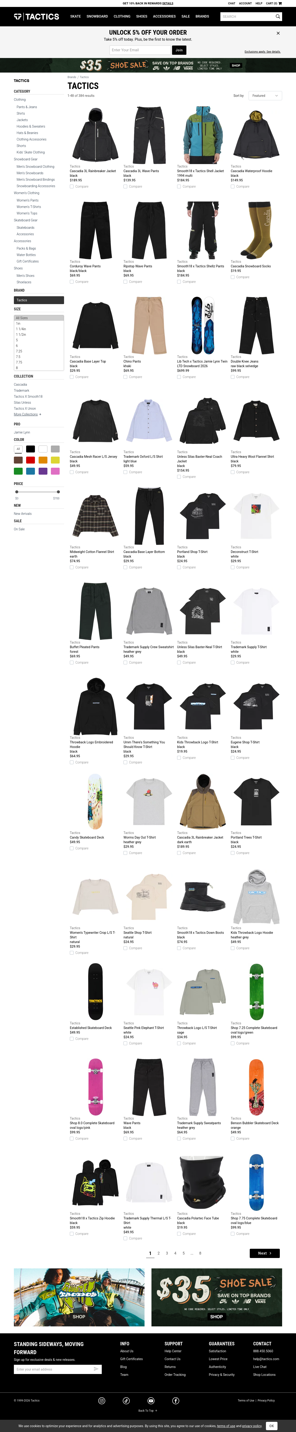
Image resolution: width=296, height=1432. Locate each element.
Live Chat (260, 1367)
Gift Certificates (28, 261)
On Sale (19, 529)
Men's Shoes (25, 276)
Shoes (141, 16)
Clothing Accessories (31, 139)
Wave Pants (149, 1094)
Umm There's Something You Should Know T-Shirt (149, 716)
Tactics (36, 16)
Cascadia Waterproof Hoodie (256, 142)
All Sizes (39, 318)
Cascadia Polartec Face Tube (202, 1189)
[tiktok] (126, 1401)
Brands (202, 16)
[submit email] (96, 1368)
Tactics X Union (25, 408)
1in (39, 323)
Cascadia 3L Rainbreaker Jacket (95, 142)
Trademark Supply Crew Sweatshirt (149, 618)
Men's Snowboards (30, 173)
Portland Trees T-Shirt (256, 808)
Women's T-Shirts (29, 207)
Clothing (122, 16)
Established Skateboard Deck (95, 996)
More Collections (28, 414)
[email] (58, 1369)
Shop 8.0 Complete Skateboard (95, 1094)
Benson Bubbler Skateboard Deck (256, 1094)
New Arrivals (23, 514)
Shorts (21, 146)
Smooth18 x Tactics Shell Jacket (202, 142)
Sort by (239, 96)
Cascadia (20, 384)
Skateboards (25, 227)
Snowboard (97, 16)
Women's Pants (28, 200)
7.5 (39, 357)
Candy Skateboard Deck (95, 806)
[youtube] (151, 1401)
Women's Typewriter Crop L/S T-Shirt (95, 906)
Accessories (164, 16)
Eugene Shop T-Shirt (256, 713)
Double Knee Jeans (256, 332)
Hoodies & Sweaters (31, 126)
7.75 (39, 362)
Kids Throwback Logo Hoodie (256, 904)
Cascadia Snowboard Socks (256, 235)
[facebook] (175, 1401)
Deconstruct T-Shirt (256, 523)
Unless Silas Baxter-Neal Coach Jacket (202, 430)
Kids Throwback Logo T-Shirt (202, 713)
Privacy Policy (266, 1400)
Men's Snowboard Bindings (36, 179)
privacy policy (252, 1426)
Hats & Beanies (27, 133)
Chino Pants (149, 332)
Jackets (22, 120)
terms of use (226, 1426)
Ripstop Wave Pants (149, 237)
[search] (251, 16)
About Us (126, 1351)
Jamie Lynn (22, 432)
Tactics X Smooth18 (28, 396)
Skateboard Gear (25, 220)
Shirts (21, 113)
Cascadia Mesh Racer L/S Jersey (95, 428)
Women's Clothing (26, 193)
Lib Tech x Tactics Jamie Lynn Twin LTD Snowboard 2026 (202, 332)
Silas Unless (22, 402)
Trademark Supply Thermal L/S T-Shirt (149, 1192)
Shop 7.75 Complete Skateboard (256, 1189)
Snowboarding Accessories (36, 186)
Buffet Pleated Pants (95, 618)
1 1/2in (39, 334)
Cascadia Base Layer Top (95, 332)
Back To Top (148, 1410)
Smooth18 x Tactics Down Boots (202, 904)
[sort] (265, 95)
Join (179, 50)
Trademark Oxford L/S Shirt (149, 428)
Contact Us (173, 1359)
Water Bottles (26, 255)
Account (245, 3)
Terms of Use (246, 1400)
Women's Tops (27, 213)
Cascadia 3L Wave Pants (149, 142)
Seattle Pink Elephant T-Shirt (149, 999)
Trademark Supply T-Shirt (256, 618)
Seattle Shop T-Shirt (149, 904)
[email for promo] (140, 50)
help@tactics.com (266, 1359)
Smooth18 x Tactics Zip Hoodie (95, 1189)
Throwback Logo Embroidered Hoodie (95, 716)
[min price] (20, 499)
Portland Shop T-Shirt (202, 523)
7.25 (39, 351)
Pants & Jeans (27, 107)
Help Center (173, 1351)
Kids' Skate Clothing (31, 152)
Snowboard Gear (25, 159)
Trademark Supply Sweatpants (202, 1094)
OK (271, 1426)
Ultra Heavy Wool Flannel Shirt (256, 428)
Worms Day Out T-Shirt (149, 808)
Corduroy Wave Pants (95, 237)
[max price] (58, 499)
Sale (186, 16)
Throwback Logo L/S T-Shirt (202, 999)
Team (124, 1375)
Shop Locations (264, 1375)
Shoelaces (24, 282)
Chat (231, 3)
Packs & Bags (26, 248)
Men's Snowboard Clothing (35, 166)
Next (265, 1253)
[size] (39, 343)
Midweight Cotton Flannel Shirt (95, 523)
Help (259, 3)
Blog (123, 1367)
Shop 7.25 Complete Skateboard (256, 999)
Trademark (21, 390)
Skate (75, 16)
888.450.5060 (263, 1351)
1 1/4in (39, 329)
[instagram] (101, 1401)
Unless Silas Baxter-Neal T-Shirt (202, 618)
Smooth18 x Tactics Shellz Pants (202, 237)
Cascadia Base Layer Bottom (149, 523)
